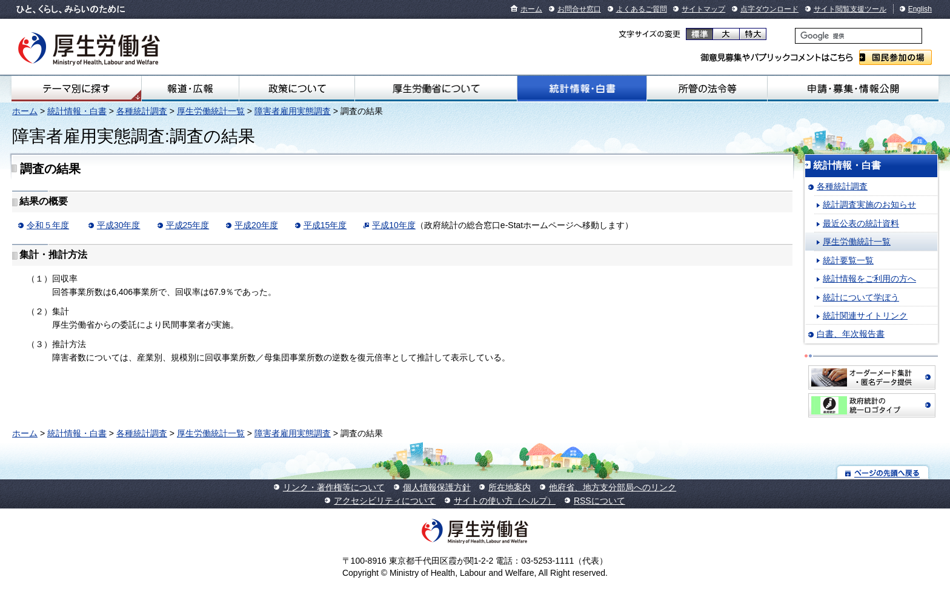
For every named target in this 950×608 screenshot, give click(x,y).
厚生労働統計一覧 (211, 111)
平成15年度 (325, 225)
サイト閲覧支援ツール (850, 9)
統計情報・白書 (581, 88)
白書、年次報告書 (851, 334)
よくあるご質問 (641, 9)
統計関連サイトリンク (865, 315)
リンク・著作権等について (334, 487)
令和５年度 (48, 225)
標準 (699, 34)
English (920, 9)
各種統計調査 (141, 111)
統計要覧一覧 (848, 260)
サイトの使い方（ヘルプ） (505, 500)
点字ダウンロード (769, 9)
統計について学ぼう (861, 297)
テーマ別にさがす (76, 88)
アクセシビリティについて (385, 500)
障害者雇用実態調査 (292, 111)
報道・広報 (190, 88)
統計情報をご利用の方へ (869, 278)
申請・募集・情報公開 (853, 88)
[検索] (859, 36)
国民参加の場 (895, 57)
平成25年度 (188, 225)
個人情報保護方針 (437, 487)
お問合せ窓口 (579, 9)
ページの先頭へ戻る (883, 472)
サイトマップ (703, 9)
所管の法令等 (707, 88)
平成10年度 (394, 225)
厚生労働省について (436, 88)
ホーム (531, 9)
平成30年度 (119, 225)
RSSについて (599, 500)
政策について (296, 88)
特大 (753, 34)
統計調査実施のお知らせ (869, 204)
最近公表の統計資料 (861, 223)
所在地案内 (509, 487)
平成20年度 (256, 225)
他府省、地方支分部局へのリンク (612, 487)
